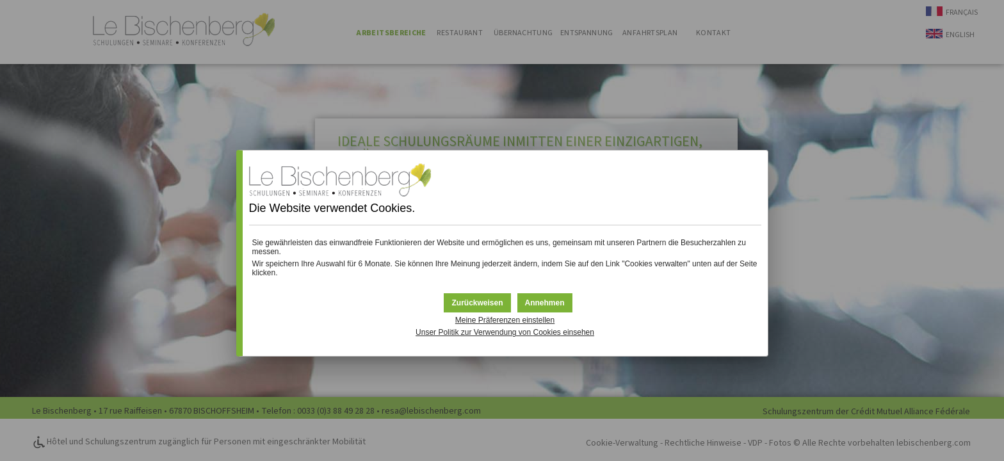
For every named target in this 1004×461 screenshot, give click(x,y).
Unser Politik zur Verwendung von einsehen (505, 332)
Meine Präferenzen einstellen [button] (505, 320)
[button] (544, 302)
